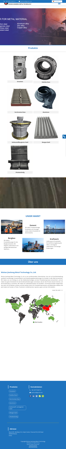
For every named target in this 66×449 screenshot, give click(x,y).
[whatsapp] (43, 396)
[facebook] (30, 396)
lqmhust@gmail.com (26, 1)
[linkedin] (33, 396)
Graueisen (12, 391)
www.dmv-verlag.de (33, 445)
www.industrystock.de (33, 447)
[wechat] (40, 396)
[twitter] (36, 396)
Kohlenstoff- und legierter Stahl (17, 408)
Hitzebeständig (14, 416)
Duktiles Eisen (13, 395)
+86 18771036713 (10, 1)
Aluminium (12, 403)
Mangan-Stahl (13, 412)
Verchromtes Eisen (15, 399)
